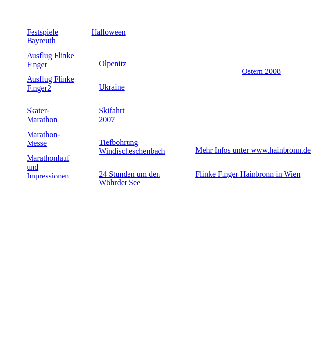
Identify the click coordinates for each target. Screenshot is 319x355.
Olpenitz (112, 63)
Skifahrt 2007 (112, 115)
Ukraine (112, 87)
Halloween (108, 32)
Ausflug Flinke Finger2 (50, 83)
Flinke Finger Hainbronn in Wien (247, 174)
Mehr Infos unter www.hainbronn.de (253, 150)
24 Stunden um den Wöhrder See (129, 178)
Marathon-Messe (43, 138)
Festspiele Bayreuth (42, 36)
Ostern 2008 (261, 71)
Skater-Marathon (42, 115)
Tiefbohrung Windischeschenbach (132, 146)
